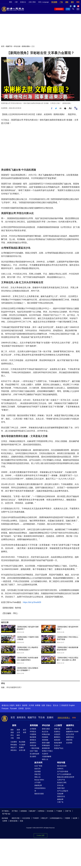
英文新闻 (54, 2)
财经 (18, 735)
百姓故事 (60, 794)
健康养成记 (70, 737)
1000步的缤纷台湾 (40, 789)
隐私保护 (32, 811)
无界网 (4, 821)
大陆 (12, 738)
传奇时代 (60, 768)
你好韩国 (37, 771)
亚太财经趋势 (34, 754)
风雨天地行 (61, 788)
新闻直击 (33, 740)
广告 (61, 2)
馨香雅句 (57, 737)
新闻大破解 (46, 743)
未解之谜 (57, 729)
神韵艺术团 (15, 818)
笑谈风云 (57, 731)
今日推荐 (22, 745)
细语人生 (45, 759)
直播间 (50, 717)
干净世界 (36, 818)
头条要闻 (14, 742)
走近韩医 (69, 743)
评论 (12, 735)
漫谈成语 (57, 740)
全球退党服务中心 (56, 818)
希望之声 (44, 818)
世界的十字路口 (47, 751)
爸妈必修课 (58, 743)
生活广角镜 (38, 766)
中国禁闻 (33, 734)
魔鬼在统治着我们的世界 (65, 777)
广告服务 (59, 811)
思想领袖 (45, 740)
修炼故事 (60, 799)
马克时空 (45, 754)
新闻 (14, 725)
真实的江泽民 (61, 782)
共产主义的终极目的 (64, 774)
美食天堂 (37, 774)
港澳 (18, 730)
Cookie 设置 (40, 835)
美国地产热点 (58, 748)
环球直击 (33, 731)
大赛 (16, 2)
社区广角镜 (34, 751)
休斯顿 (37, 705)
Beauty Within (39, 780)
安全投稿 (50, 811)
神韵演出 (14, 750)
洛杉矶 (24, 705)
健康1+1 (69, 729)
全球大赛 (22, 750)
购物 (77, 2)
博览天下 (14, 747)
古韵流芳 (57, 734)
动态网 (75, 818)
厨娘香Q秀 (38, 785)
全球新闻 (33, 729)
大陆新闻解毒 (46, 756)
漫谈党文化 (61, 796)
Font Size (70, 108)
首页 (2, 46)
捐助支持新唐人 (64, 718)
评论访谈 (17, 46)
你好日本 (37, 768)
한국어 (28, 708)
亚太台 (55, 705)
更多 (21, 821)
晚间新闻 (33, 737)
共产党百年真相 (62, 771)
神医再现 (69, 740)
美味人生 (37, 777)
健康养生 (70, 725)
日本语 (21, 708)
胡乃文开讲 (70, 734)
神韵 (10, 2)
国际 (12, 730)
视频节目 (9, 46)
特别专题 (61, 762)
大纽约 (12, 705)
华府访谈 (33, 745)
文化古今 (57, 745)
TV (68, 9)
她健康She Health (72, 731)
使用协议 (41, 811)
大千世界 (37, 782)
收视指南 (24, 811)
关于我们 (15, 811)
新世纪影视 (13, 821)
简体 (34, 2)
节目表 (41, 717)
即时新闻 (14, 745)
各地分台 (23, 2)
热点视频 (22, 742)
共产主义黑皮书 (62, 791)
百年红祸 (60, 785)
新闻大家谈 (46, 729)
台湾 (18, 732)
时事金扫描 (46, 734)
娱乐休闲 (38, 762)
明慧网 (67, 818)
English (72, 705)
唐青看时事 (46, 748)
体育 (24, 732)
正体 (30, 2)
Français (5, 708)
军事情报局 (46, 745)
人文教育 (58, 725)
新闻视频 (34, 725)
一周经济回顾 (34, 748)
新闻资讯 (21, 717)
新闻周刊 (33, 743)
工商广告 (60, 802)
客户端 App (6, 814)
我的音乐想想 (39, 794)
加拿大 (18, 705)
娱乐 (24, 730)
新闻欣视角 (26, 46)
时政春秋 (45, 737)
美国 (12, 732)
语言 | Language (43, 2)
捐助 (66, 2)
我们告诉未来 (61, 766)
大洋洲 (31, 705)
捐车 (72, 2)
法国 (43, 705)
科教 (18, 738)
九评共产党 (61, 780)
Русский (13, 708)
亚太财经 (33, 756)
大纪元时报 (26, 818)
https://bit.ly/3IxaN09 (32, 602)
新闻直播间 (59, 9)
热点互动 (45, 731)
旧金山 (48, 705)
